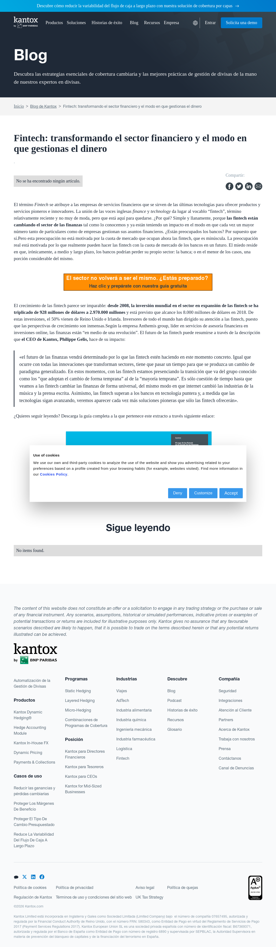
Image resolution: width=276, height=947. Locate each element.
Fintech (122, 758)
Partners (226, 719)
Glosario (174, 729)
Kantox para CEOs (81, 776)
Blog (134, 22)
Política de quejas (182, 887)
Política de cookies (30, 887)
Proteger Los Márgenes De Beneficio (34, 806)
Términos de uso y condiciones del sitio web (94, 897)
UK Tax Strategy (149, 897)
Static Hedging (78, 690)
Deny (177, 493)
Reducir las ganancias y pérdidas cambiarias (34, 791)
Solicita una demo (241, 22)
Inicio (19, 106)
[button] (54, 23)
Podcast (174, 700)
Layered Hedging (80, 700)
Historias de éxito (107, 22)
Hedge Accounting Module (30, 730)
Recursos (175, 719)
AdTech (122, 700)
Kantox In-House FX (31, 742)
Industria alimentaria (134, 710)
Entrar (210, 22)
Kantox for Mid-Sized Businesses (83, 789)
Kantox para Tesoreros (84, 766)
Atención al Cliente (235, 710)
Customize (203, 493)
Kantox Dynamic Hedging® (28, 715)
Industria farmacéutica (135, 739)
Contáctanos (230, 758)
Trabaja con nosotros (237, 739)
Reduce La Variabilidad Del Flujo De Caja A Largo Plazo (34, 840)
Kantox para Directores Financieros (85, 754)
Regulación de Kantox (33, 897)
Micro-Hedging (78, 710)
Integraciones (230, 700)
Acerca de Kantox (234, 729)
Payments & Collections (34, 762)
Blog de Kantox (43, 106)
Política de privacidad (74, 887)
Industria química (131, 719)
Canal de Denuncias (236, 768)
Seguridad (227, 690)
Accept (231, 493)
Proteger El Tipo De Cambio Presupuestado (34, 821)
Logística (124, 748)
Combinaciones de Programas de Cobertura (86, 722)
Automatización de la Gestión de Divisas (32, 683)
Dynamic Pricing (28, 752)
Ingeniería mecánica (134, 729)
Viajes (121, 690)
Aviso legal (145, 887)
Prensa (225, 748)
